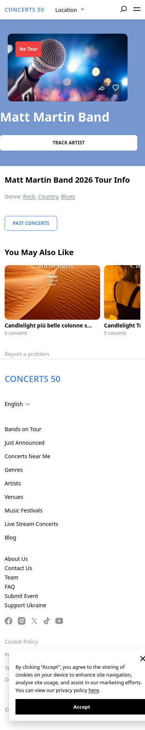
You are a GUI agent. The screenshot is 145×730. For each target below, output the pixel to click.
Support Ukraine (25, 605)
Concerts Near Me (27, 456)
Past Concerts (31, 223)
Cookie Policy (21, 641)
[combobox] (69, 10)
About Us (16, 558)
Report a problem (27, 354)
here (94, 690)
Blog (10, 537)
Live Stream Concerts (31, 524)
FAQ (10, 586)
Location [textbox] (66, 10)
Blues (68, 196)
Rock (29, 196)
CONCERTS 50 (24, 9)
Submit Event (21, 596)
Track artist (69, 142)
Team (12, 577)
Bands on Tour (23, 429)
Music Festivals (24, 510)
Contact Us (18, 568)
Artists (13, 483)
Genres (14, 469)
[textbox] (19, 404)
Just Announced (24, 442)
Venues (14, 496)
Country (48, 196)
